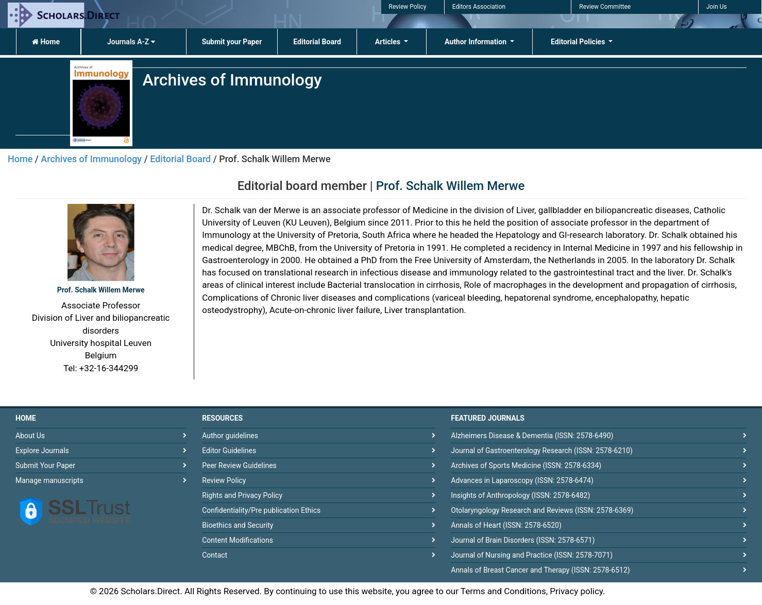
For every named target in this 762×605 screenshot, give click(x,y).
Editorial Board (317, 42)
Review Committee (605, 6)
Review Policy (408, 6)
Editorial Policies (579, 42)
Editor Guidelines (229, 450)
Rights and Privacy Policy (242, 495)
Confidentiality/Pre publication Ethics (261, 510)
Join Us (716, 6)
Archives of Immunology (91, 158)
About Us (30, 435)
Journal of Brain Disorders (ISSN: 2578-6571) (523, 540)
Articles (388, 42)
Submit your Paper (232, 42)
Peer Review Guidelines (239, 465)
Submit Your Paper (45, 465)
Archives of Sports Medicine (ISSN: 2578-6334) (526, 465)
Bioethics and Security (237, 525)
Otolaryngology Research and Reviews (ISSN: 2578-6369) (542, 510)
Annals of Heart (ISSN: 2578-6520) (506, 525)
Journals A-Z (131, 42)
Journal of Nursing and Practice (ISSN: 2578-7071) (532, 555)
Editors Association (478, 6)
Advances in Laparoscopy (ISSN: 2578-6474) (522, 480)
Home (46, 42)
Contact (214, 555)
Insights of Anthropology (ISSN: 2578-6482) (520, 495)
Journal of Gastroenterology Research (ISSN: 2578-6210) (542, 450)
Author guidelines (230, 435)
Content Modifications (237, 540)
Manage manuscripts (49, 480)
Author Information (477, 42)
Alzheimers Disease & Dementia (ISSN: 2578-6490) (532, 435)
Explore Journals (42, 450)
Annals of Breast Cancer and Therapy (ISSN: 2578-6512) (540, 570)
